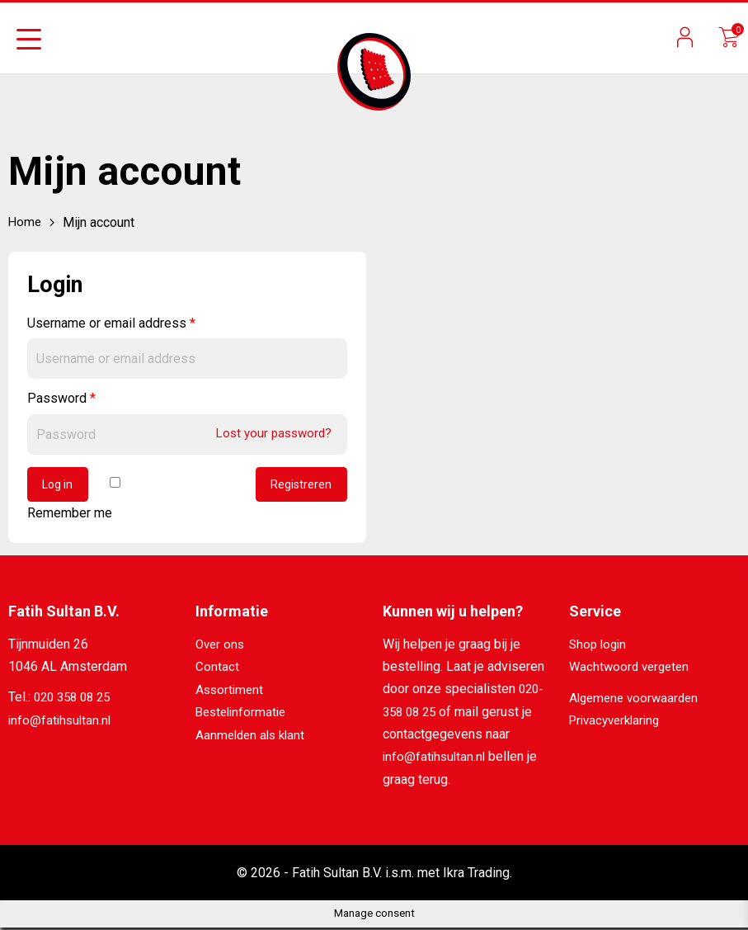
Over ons (221, 647)
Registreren (300, 486)
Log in (60, 486)
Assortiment (230, 692)
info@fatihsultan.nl (61, 722)
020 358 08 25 (76, 700)
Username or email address (111, 323)
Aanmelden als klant (253, 736)
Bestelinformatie (243, 714)
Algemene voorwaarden (637, 700)
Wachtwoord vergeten (632, 669)
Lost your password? (270, 433)
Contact (217, 669)
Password (61, 398)
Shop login (599, 647)
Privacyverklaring (618, 722)
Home (25, 222)
